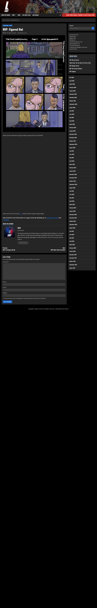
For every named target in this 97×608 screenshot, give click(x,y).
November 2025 (73, 97)
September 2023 (73, 184)
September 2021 (73, 265)
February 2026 (72, 87)
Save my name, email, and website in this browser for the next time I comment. (25, 298)
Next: (49, 249)
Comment (6, 262)
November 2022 (73, 218)
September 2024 (73, 144)
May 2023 (71, 198)
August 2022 (72, 228)
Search (71, 25)
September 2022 (73, 224)
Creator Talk (5, 25)
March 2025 (72, 124)
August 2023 (72, 188)
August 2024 (72, 147)
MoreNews (58, 309)
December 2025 (73, 94)
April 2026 (71, 81)
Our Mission (35, 15)
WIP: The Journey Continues (75, 68)
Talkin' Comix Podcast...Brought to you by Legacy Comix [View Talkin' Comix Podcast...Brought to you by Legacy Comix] (78, 15)
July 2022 (71, 231)
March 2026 (72, 84)
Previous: (18, 249)
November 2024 (73, 137)
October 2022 (72, 221)
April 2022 (71, 241)
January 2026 (72, 91)
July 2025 (71, 111)
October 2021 (72, 261)
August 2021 (72, 268)
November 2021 (73, 258)
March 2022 (72, 244)
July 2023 (71, 191)
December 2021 (73, 254)
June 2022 (71, 234)
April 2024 (71, 161)
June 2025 (71, 114)
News (19, 15)
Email (5, 287)
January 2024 (72, 171)
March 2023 (72, 204)
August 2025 (72, 107)
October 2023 (72, 181)
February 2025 (72, 127)
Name (5, 282)
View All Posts (23, 243)
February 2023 (72, 208)
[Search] (93, 28)
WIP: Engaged (72, 71)
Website (5, 293)
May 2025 (71, 117)
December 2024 (73, 134)
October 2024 (72, 141)
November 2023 (73, 178)
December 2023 (73, 174)
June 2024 (71, 154)
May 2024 (71, 158)
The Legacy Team (26, 15)
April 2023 (71, 201)
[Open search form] (60, 15)
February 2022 (72, 248)
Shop (13, 15)
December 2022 (73, 214)
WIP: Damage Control (74, 66)
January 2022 (72, 251)
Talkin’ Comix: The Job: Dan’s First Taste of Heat (80, 63)
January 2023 (72, 211)
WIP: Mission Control (74, 60)
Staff (5, 33)
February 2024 (72, 168)
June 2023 (71, 194)
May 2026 (71, 77)
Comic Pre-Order (5, 15)
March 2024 (72, 164)
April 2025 (71, 121)
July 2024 (71, 151)
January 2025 (72, 131)
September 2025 (73, 104)
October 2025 (72, 101)
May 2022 (71, 238)
